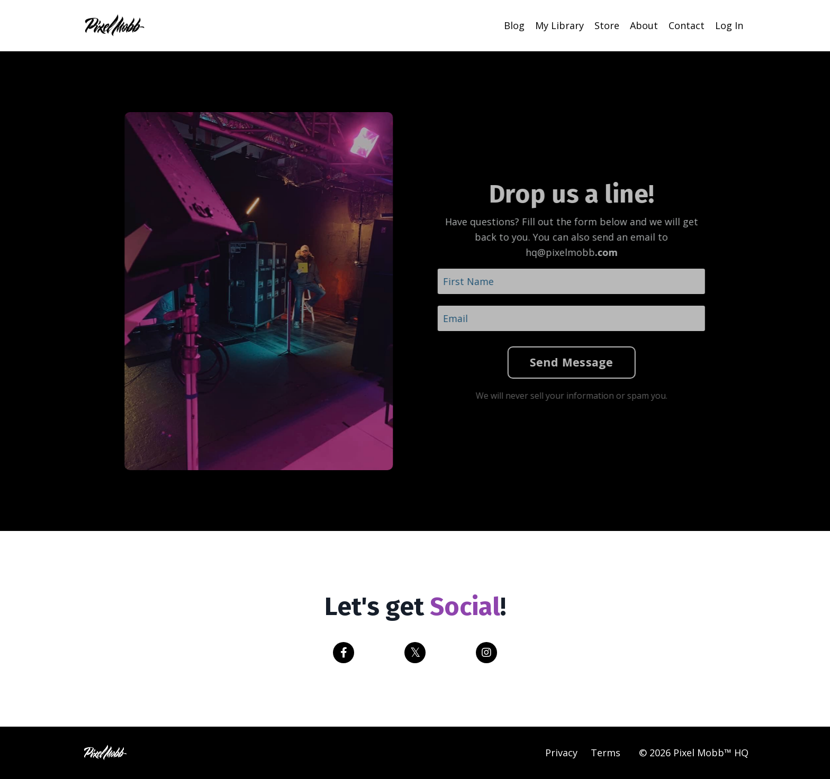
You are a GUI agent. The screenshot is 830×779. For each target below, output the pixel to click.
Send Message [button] (561, 362)
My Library (559, 25)
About (644, 25)
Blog (514, 25)
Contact (687, 25)
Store (606, 25)
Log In (729, 25)
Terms (605, 752)
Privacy (561, 752)
